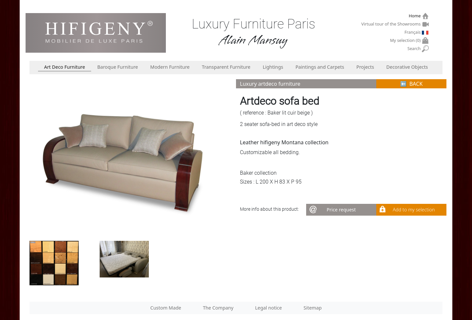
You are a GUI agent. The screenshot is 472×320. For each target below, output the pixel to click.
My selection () (406, 40)
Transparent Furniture (226, 67)
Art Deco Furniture (64, 67)
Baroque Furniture (117, 67)
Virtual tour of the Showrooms (391, 24)
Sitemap (313, 308)
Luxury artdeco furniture (270, 83)
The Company (218, 308)
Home (415, 15)
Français (413, 32)
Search (414, 48)
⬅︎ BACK (411, 83)
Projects (365, 67)
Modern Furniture (169, 67)
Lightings (273, 67)
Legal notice (268, 308)
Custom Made (165, 308)
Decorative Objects (407, 67)
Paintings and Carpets (319, 67)
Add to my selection (414, 209)
